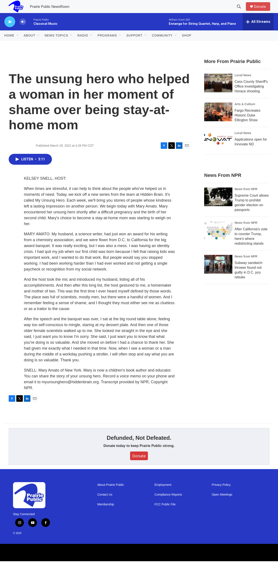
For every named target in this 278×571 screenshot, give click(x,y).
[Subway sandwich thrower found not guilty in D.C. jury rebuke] (218, 274)
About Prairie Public (110, 494)
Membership (105, 514)
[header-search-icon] (241, 11)
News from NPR (246, 199)
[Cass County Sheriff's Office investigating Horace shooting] (218, 92)
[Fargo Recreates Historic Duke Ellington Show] (218, 121)
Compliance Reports (168, 504)
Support (134, 45)
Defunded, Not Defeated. (139, 447)
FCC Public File (164, 514)
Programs (107, 45)
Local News (243, 85)
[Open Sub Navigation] (17, 45)
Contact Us (104, 504)
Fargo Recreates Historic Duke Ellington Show (247, 125)
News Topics (56, 45)
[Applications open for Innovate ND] (218, 150)
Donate (262, 11)
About (29, 45)
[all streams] (258, 31)
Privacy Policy (221, 494)
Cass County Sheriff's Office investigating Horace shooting (251, 96)
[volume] (22, 32)
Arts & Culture (245, 114)
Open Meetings (222, 504)
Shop (187, 45)
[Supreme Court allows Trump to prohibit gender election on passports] (218, 206)
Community (162, 45)
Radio (83, 45)
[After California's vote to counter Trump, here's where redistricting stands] (218, 240)
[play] (9, 31)
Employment (162, 494)
